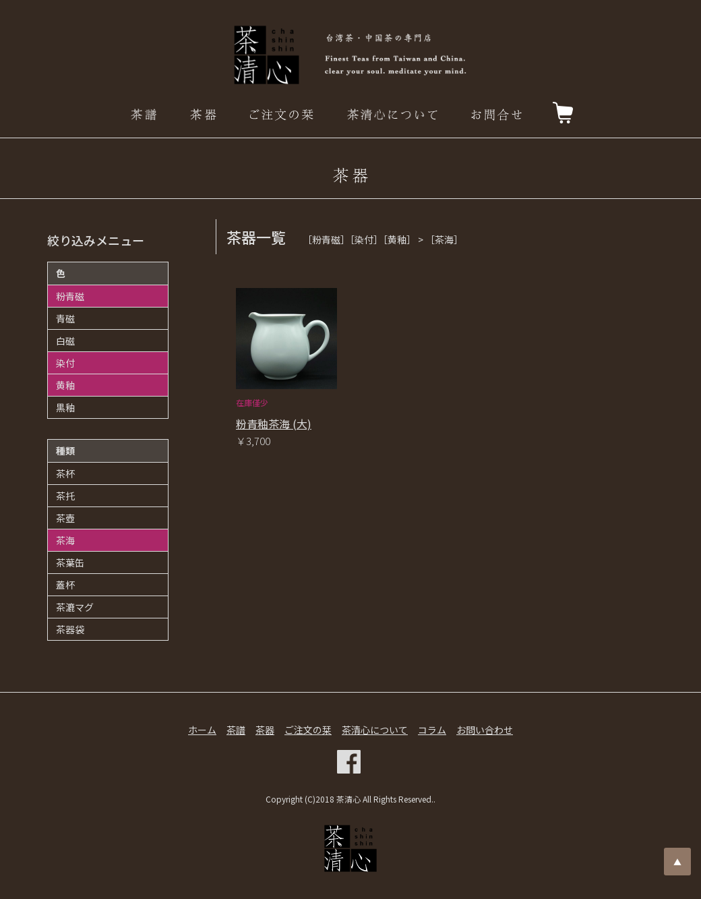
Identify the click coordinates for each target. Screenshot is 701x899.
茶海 (65, 540)
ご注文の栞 (308, 729)
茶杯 (65, 473)
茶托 (65, 495)
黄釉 (65, 385)
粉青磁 (70, 296)
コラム (432, 729)
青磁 (65, 318)
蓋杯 (65, 584)
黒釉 (65, 407)
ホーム (202, 729)
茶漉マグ (75, 607)
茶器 (264, 729)
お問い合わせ (484, 729)
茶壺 (65, 518)
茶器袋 (70, 629)
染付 (65, 363)
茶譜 (235, 729)
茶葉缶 (70, 562)
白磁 (65, 340)
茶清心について (375, 729)
